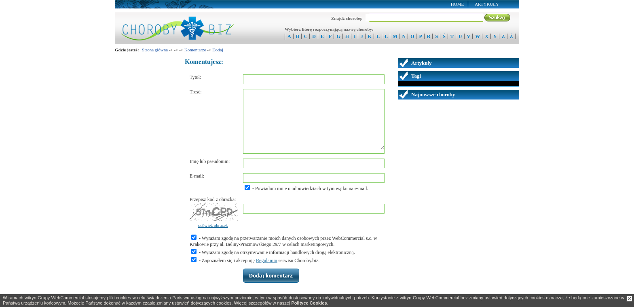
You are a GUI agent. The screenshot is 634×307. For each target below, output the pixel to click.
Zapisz (271, 276)
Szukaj (497, 18)
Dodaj (217, 49)
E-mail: (197, 176)
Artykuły (487, 4)
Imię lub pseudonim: (210, 161)
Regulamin (266, 260)
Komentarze (195, 49)
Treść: (196, 92)
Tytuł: (195, 77)
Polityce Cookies (309, 303)
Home (457, 4)
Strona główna (155, 49)
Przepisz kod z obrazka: (213, 199)
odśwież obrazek (213, 225)
